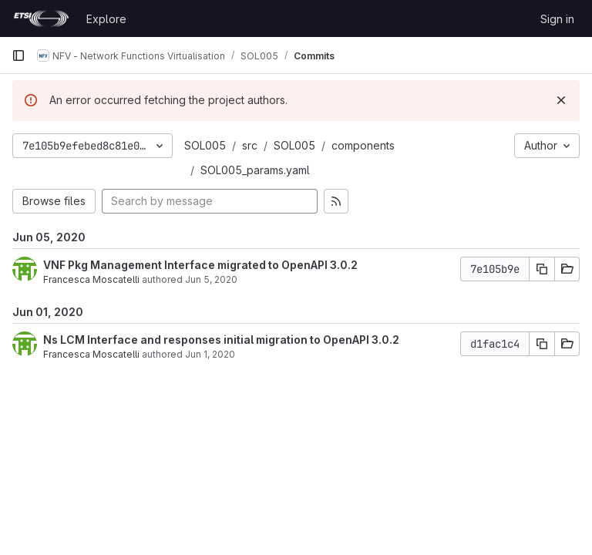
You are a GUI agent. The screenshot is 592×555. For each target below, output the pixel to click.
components (363, 145)
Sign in (557, 18)
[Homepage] (41, 18)
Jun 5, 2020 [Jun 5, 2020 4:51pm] (211, 279)
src (249, 145)
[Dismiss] (561, 100)
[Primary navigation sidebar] (18, 55)
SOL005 (205, 145)
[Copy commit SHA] (542, 269)
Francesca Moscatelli (91, 279)
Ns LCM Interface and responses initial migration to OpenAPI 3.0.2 (221, 339)
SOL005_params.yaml (255, 170)
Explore (106, 18)
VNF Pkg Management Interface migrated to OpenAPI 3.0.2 (200, 264)
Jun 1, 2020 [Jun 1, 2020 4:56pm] (210, 354)
